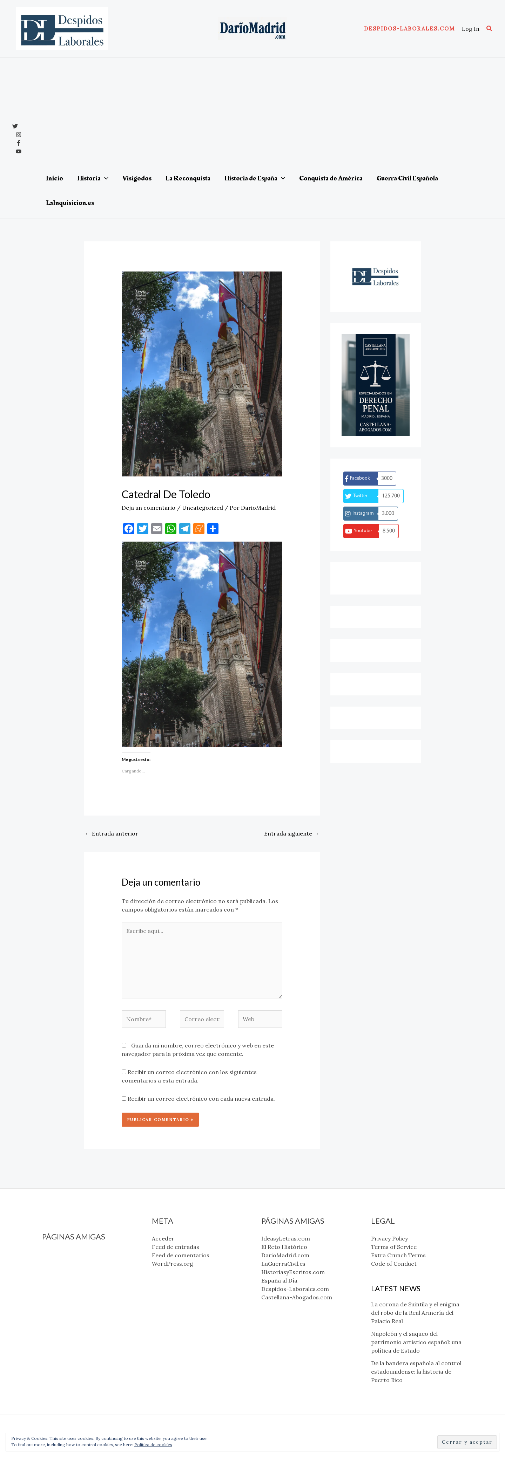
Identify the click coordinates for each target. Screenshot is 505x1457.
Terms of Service (394, 1246)
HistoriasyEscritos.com (74, 1287)
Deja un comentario (148, 507)
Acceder (163, 1238)
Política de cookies (153, 1444)
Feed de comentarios (180, 1255)
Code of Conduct (394, 1263)
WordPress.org (172, 1263)
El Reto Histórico (65, 1262)
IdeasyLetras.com (66, 1254)
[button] (409, 28)
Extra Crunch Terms (398, 1255)
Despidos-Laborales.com (76, 1304)
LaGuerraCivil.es (64, 1279)
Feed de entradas (175, 1246)
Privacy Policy (389, 1238)
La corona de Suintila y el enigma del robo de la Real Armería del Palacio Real (415, 1313)
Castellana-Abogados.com (77, 1313)
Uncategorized (202, 507)
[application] (104, 178)
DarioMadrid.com (66, 1270)
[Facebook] (18, 143)
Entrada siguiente (291, 833)
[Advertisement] (262, 113)
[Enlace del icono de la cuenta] (470, 29)
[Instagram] (18, 134)
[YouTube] (18, 151)
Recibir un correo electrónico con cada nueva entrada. (201, 1098)
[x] (15, 126)
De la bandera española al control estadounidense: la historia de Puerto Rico (416, 1371)
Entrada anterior (111, 833)
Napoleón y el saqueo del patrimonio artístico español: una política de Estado (416, 1342)
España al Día (60, 1296)
